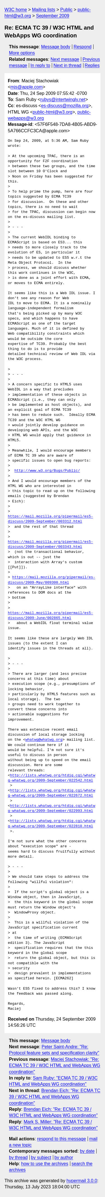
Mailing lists (43, 9)
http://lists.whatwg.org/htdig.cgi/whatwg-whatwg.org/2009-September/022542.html (51, 778)
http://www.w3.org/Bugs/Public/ (47, 470)
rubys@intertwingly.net (62, 99)
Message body (55, 46)
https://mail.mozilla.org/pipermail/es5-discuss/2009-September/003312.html (50, 519)
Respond (83, 46)
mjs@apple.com (26, 87)
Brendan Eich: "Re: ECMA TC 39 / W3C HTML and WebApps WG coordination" (54, 1096)
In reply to (40, 65)
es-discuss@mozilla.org (64, 105)
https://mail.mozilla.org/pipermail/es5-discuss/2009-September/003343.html (50, 544)
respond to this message (61, 1138)
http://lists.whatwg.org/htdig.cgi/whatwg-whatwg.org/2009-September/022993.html (51, 808)
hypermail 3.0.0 (81, 1180)
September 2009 (52, 15)
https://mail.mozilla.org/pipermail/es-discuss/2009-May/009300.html (51, 580)
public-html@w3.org (53, 112)
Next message (65, 59)
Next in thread (67, 65)
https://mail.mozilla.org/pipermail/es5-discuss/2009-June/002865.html (50, 616)
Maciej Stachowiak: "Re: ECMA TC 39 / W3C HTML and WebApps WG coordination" (54, 1065)
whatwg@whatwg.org (43, 739)
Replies (92, 65)
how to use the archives (44, 1163)
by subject (41, 1157)
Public (66, 9)
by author (63, 1157)
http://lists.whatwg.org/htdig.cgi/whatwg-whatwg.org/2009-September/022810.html (51, 824)
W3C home (15, 9)
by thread (18, 1157)
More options (22, 53)
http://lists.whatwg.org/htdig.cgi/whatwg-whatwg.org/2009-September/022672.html (51, 793)
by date (87, 1151)
